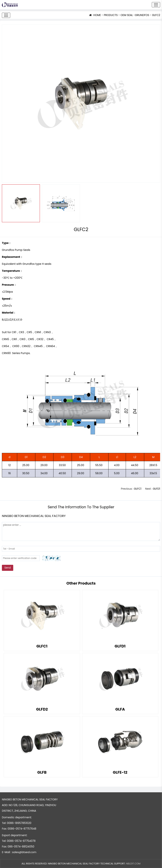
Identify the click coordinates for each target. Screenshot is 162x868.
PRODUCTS (111, 15)
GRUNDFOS (142, 15)
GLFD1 (156, 489)
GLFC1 (137, 489)
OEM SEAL (127, 15)
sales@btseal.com (24, 852)
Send (7, 568)
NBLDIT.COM (133, 863)
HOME (95, 15)
